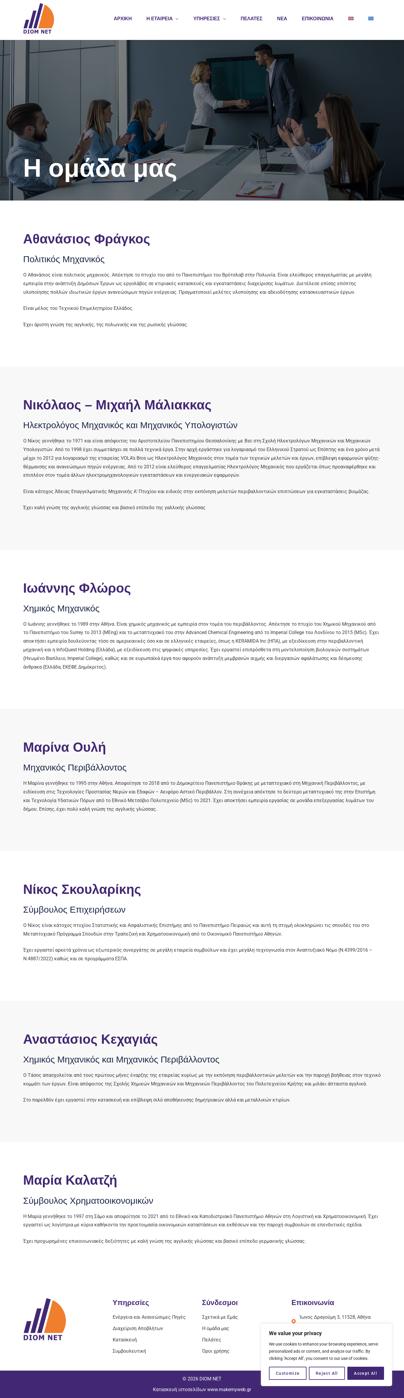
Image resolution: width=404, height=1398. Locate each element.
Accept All (365, 1373)
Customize (288, 1373)
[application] (174, 18)
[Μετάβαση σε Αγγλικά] (350, 18)
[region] (326, 1355)
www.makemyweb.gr (229, 1389)
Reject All (327, 1373)
